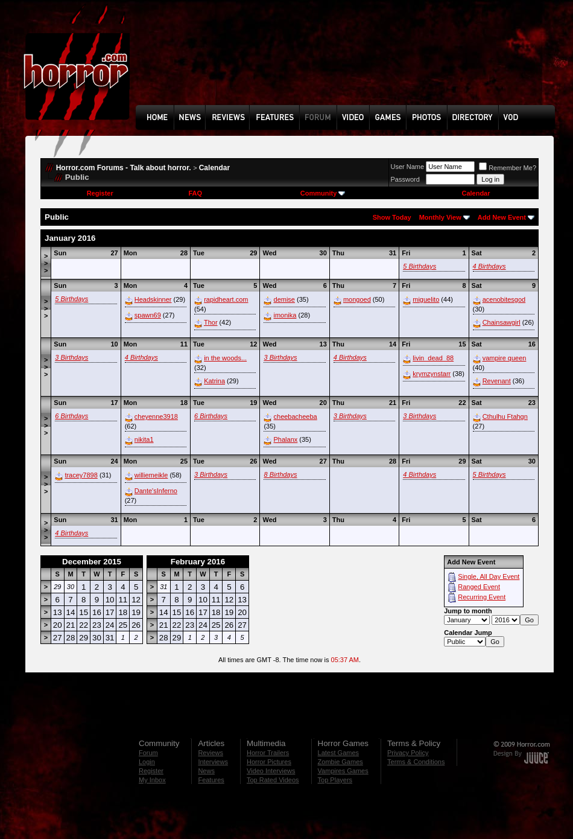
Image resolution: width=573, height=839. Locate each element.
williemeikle (151, 475)
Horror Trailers (268, 752)
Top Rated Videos (273, 779)
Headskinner (153, 299)
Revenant (497, 380)
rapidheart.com (226, 299)
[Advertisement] (178, 61)
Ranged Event (479, 586)
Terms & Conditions (416, 761)
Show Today (392, 217)
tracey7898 (81, 475)
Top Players (335, 779)
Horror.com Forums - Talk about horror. (123, 168)
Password (405, 179)
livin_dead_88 (433, 358)
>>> (46, 263)
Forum (148, 752)
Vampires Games (343, 770)
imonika (285, 315)
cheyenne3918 (156, 416)
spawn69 (148, 315)
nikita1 (144, 439)
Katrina (214, 380)
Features (211, 779)
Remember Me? (507, 167)
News (206, 770)
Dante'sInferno (156, 490)
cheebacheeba (295, 416)
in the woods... (225, 358)
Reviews (210, 752)
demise (284, 299)
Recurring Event (481, 597)
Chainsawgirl (502, 322)
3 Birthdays (71, 357)
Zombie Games (340, 761)
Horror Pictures (269, 761)
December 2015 (91, 561)
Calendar (214, 168)
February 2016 (198, 561)
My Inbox (152, 779)
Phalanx (286, 439)
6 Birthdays (71, 415)
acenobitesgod (504, 299)
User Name (408, 166)
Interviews (213, 761)
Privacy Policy (407, 752)
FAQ (195, 193)
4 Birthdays (489, 266)
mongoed (357, 299)
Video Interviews (271, 770)
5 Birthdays (419, 266)
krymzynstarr (432, 373)
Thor (211, 322)
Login (147, 761)
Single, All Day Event (488, 576)
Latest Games (338, 752)
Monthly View (440, 217)
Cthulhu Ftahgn (505, 416)
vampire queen (505, 358)
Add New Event (502, 217)
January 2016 (70, 238)
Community (323, 193)
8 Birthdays (280, 474)
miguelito (426, 299)
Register (100, 193)
